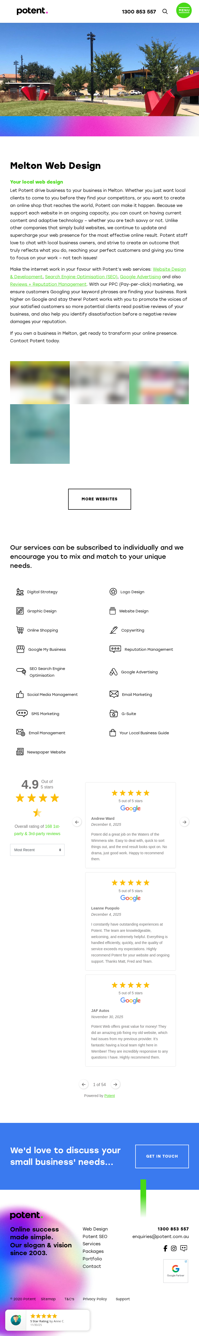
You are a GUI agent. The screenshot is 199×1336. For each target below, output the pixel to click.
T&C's (69, 1299)
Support (123, 1299)
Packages (93, 1251)
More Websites (100, 499)
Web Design (95, 1229)
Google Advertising (140, 276)
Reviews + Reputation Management (48, 284)
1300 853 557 (139, 12)
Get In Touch (162, 1156)
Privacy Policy (95, 1299)
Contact (92, 1266)
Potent (109, 1096)
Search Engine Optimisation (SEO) (81, 276)
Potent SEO (95, 1236)
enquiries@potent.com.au (160, 1236)
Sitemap (48, 1299)
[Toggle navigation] (184, 11)
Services (92, 1243)
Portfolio (92, 1258)
